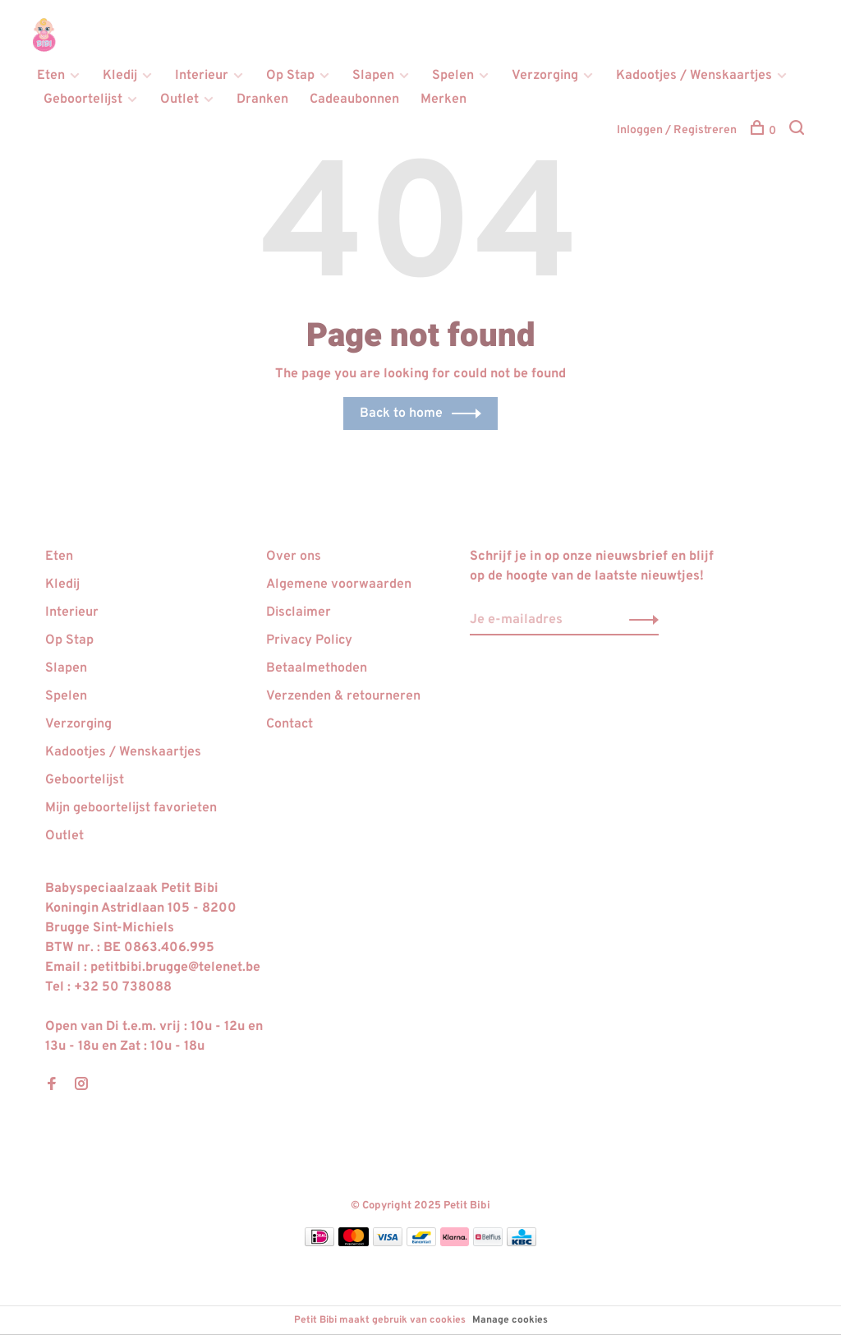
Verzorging (545, 75)
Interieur (201, 75)
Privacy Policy (309, 640)
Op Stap (290, 75)
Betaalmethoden (316, 668)
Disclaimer (298, 612)
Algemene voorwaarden (338, 584)
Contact (289, 724)
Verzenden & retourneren (343, 696)
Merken (443, 99)
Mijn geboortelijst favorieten (131, 808)
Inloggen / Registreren (677, 130)
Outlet (179, 99)
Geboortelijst (83, 99)
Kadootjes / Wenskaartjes (694, 75)
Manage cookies (510, 1320)
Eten (51, 75)
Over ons (293, 556)
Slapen (373, 75)
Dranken (262, 99)
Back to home (401, 413)
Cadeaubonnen (354, 99)
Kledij (120, 75)
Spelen (453, 75)
